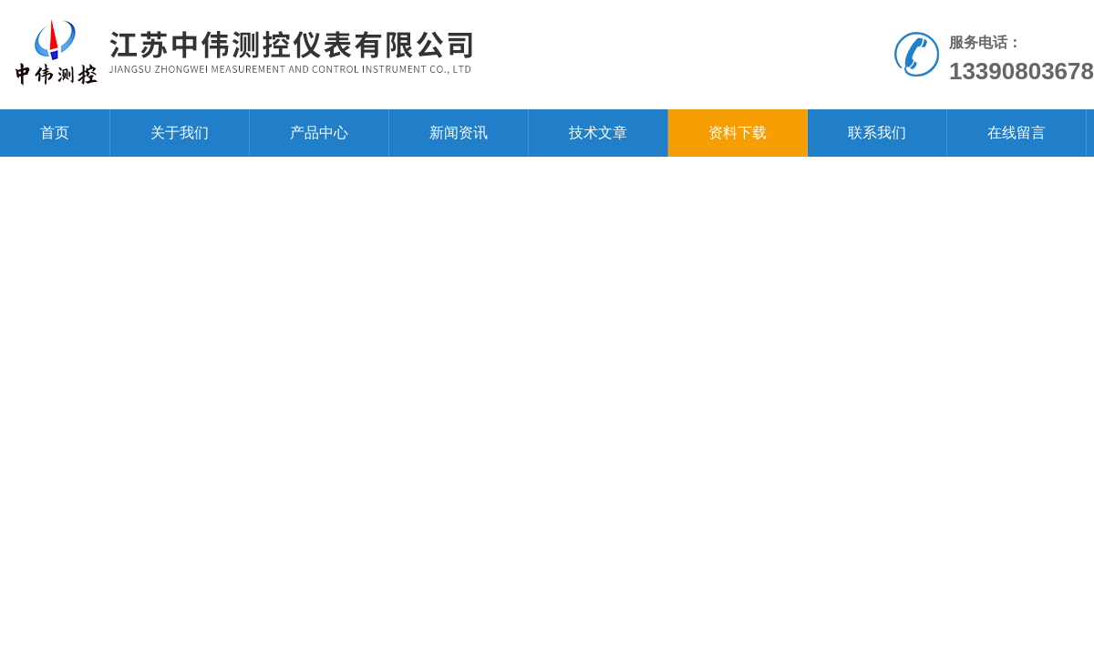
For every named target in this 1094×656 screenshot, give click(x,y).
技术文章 (598, 132)
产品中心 (319, 132)
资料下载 (737, 132)
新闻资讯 (458, 132)
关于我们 (179, 132)
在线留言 (1016, 132)
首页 (54, 132)
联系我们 (877, 132)
